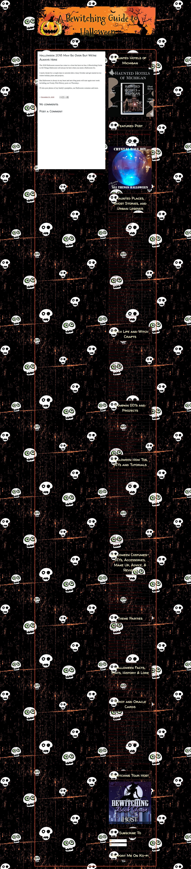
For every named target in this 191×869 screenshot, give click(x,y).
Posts (112, 841)
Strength (111, 737)
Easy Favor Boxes (114, 513)
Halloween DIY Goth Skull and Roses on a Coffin (124, 524)
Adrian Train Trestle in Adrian (118, 216)
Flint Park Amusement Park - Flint (119, 253)
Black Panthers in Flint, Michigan (119, 229)
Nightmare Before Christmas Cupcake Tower (123, 530)
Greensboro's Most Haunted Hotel (119, 259)
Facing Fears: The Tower (116, 723)
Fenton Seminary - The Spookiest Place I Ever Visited (126, 250)
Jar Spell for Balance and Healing (119, 363)
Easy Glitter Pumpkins (115, 516)
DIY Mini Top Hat (114, 589)
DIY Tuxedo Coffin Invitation (118, 501)
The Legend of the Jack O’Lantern (119, 680)
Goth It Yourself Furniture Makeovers (120, 522)
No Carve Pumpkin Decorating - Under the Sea (123, 450)
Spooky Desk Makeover (116, 539)
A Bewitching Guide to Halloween (97, 25)
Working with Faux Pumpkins (118, 435)
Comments (114, 845)
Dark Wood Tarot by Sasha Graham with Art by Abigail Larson (129, 720)
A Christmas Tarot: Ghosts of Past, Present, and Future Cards (128, 717)
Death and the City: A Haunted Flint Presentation (124, 241)
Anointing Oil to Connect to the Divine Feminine (124, 352)
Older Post (98, 174)
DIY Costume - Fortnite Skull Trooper (121, 580)
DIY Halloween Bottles (116, 487)
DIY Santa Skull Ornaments (117, 495)
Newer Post (44, 174)
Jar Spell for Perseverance (117, 366)
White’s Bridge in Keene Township (120, 322)
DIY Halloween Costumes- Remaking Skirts (123, 586)
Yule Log (111, 392)
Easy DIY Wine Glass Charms (118, 510)
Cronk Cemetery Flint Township (119, 238)
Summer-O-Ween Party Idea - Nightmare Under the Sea (126, 438)
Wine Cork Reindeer (115, 542)
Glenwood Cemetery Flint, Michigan (120, 256)
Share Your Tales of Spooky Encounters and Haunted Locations (129, 290)
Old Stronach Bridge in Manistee (119, 276)
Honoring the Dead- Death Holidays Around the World (126, 689)
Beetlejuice (112, 629)
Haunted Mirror (113, 527)
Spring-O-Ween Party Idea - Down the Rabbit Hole (125, 441)
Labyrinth (111, 637)
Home (41, 40)
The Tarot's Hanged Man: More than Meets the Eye (125, 758)
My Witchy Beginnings (116, 375)
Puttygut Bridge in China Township (120, 279)
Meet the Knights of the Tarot (118, 732)
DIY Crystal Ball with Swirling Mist (120, 484)
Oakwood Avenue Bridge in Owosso (120, 273)
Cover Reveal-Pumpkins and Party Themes (122, 427)
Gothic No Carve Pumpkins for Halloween (122, 444)
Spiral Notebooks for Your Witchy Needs (121, 387)
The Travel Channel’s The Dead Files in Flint (123, 316)
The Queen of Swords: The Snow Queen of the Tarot (125, 755)
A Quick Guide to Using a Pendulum (120, 349)
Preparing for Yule (114, 381)
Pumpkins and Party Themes (110, 40)
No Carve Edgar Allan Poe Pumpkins (120, 447)
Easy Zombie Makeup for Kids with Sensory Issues (125, 592)
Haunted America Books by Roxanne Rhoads (75, 40)
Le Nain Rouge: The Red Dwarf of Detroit (122, 264)
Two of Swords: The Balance (118, 714)
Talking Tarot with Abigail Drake (119, 740)
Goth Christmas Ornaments (117, 519)
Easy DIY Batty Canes (115, 504)
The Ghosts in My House (116, 301)
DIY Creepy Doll (114, 481)
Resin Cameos (113, 533)
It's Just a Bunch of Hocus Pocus (119, 634)
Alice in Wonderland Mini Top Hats (120, 577)
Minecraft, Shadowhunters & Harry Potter (122, 640)
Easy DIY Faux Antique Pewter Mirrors (121, 507)
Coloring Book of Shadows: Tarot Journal (122, 358)
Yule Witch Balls (113, 395)
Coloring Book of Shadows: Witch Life (121, 361)
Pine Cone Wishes (114, 378)
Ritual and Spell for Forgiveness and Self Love (123, 384)
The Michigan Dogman (116, 313)
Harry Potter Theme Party (116, 632)
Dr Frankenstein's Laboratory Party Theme (122, 421)
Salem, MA (112, 282)
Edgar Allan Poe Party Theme (118, 418)
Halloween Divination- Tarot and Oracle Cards (123, 726)
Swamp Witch (113, 652)
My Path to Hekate (114, 372)
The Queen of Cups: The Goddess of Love (122, 752)
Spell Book (112, 536)
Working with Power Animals (118, 390)
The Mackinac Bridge (115, 307)
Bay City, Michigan (114, 227)
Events (129, 40)
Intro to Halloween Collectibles (118, 692)
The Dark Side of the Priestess (118, 746)
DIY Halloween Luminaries (117, 490)
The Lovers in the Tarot (116, 749)
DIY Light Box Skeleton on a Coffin (120, 493)
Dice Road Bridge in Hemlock (118, 244)
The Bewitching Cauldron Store (51, 44)
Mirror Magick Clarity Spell (117, 369)
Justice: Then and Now (116, 729)
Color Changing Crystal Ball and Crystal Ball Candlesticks (127, 475)
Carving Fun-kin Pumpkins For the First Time (123, 472)
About (50, 40)
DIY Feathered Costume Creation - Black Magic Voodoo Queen (129, 583)
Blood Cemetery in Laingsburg (118, 232)
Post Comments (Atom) (56, 179)
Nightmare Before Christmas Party (119, 646)
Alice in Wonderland (115, 626)
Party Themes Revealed (116, 424)
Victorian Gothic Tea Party (117, 658)
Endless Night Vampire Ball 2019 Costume (122, 595)
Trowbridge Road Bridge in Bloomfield (121, 319)
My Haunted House (114, 270)
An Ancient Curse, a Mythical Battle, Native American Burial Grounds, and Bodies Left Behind (128, 220)
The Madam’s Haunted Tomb (118, 310)
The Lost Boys (113, 655)
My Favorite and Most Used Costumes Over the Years (126, 609)
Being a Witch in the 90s (116, 355)
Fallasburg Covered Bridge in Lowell (120, 247)
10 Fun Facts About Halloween (118, 683)
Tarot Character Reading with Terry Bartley (122, 743)
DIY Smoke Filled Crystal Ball (118, 498)
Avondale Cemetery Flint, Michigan (120, 224)
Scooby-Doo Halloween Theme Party (120, 649)
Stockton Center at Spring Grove (119, 293)
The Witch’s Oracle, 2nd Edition (119, 761)
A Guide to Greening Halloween (119, 686)
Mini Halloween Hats (115, 603)
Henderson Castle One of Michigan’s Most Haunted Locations (128, 261)
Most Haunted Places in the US (118, 267)
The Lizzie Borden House (116, 304)
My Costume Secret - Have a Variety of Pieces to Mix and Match (129, 606)
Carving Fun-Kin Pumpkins (117, 429)
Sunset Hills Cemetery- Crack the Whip (121, 295)
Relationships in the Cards (117, 735)
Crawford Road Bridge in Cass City (120, 235)
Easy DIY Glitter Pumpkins (117, 432)
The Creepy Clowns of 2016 (117, 298)
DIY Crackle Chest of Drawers (118, 478)
